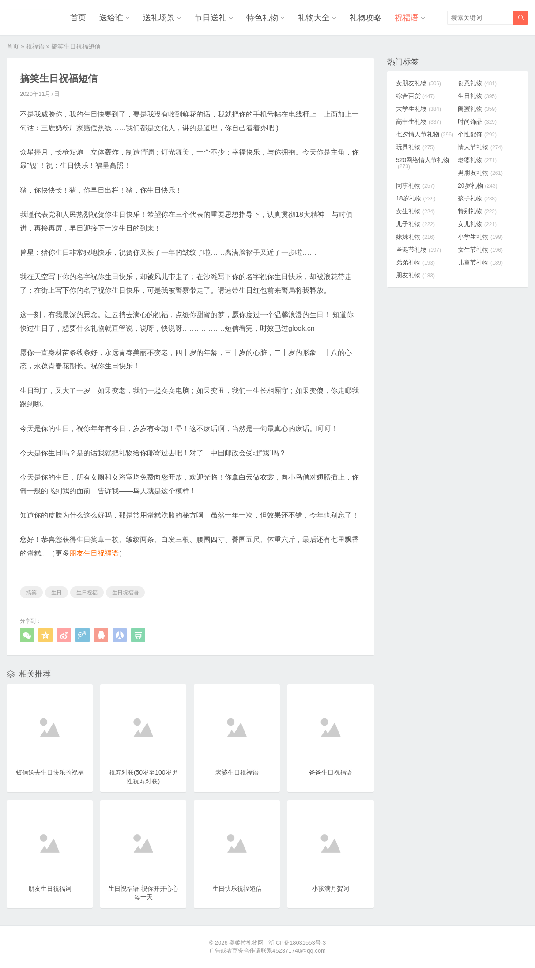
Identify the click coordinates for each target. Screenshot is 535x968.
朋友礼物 (415, 275)
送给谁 (111, 17)
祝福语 (406, 17)
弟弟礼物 (415, 262)
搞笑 (31, 593)
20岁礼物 (477, 185)
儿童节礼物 (480, 262)
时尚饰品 (477, 121)
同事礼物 (415, 185)
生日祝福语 (125, 593)
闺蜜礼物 (477, 109)
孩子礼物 (477, 198)
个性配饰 (477, 134)
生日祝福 (87, 593)
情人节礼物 (480, 147)
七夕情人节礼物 (424, 134)
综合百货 (415, 96)
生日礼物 (477, 96)
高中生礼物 (418, 121)
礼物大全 (314, 17)
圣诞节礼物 (418, 249)
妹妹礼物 (415, 237)
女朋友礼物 (418, 83)
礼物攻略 (365, 17)
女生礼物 (415, 211)
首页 (78, 17)
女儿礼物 (477, 224)
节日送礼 (210, 17)
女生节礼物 (480, 249)
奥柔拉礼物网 (246, 942)
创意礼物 (477, 83)
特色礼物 (262, 17)
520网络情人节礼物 (422, 163)
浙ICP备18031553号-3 (297, 942)
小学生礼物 (480, 237)
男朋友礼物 (480, 173)
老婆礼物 (477, 160)
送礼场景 (159, 17)
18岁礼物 (416, 198)
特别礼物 (477, 211)
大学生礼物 (418, 109)
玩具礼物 (415, 147)
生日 (56, 593)
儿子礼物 (415, 224)
